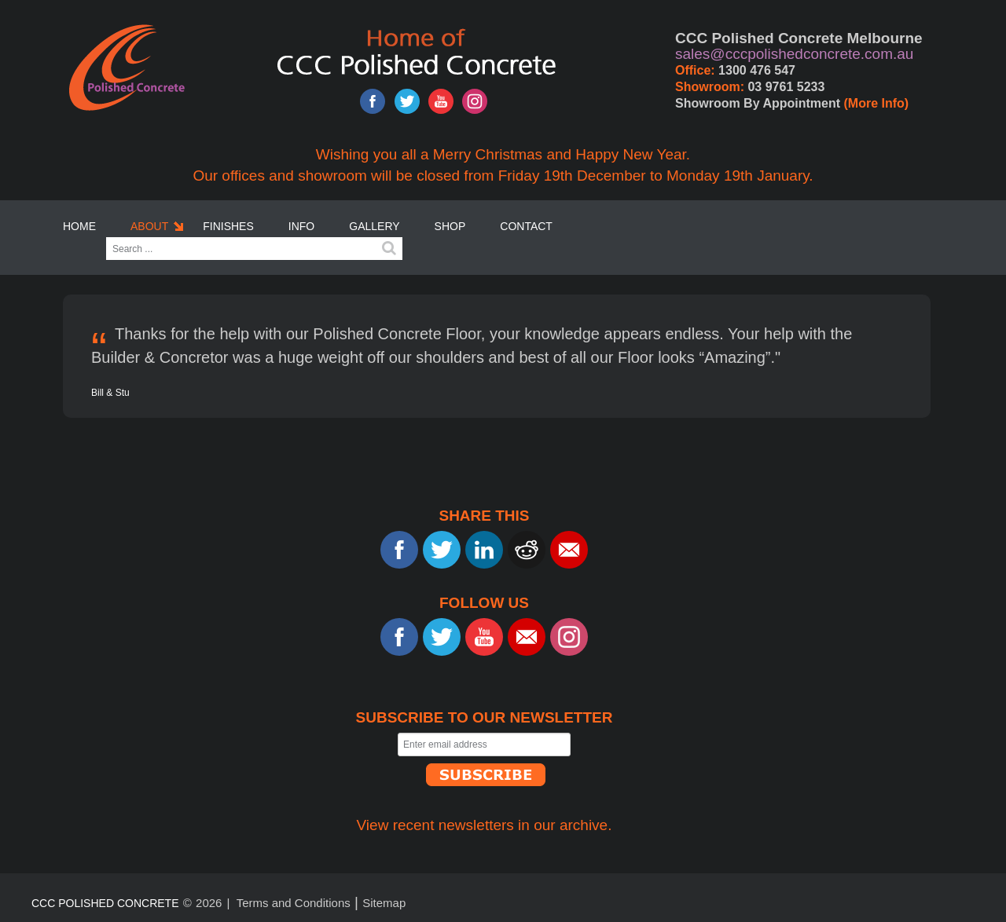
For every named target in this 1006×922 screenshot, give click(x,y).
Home (79, 226)
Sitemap (384, 902)
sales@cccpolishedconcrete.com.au (794, 54)
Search (389, 248)
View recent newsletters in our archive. (484, 825)
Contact (526, 226)
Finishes (228, 226)
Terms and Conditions (294, 902)
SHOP (450, 226)
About (149, 226)
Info (301, 226)
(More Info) (876, 103)
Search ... (106, 237)
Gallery (374, 226)
